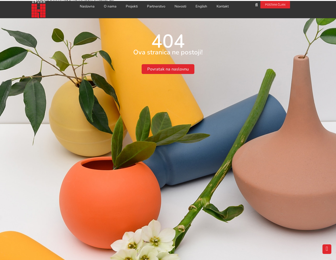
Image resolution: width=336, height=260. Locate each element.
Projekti (132, 6)
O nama (110, 6)
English (201, 6)
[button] (256, 5)
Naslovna (87, 6)
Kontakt (223, 6)
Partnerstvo (156, 6)
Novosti (180, 6)
